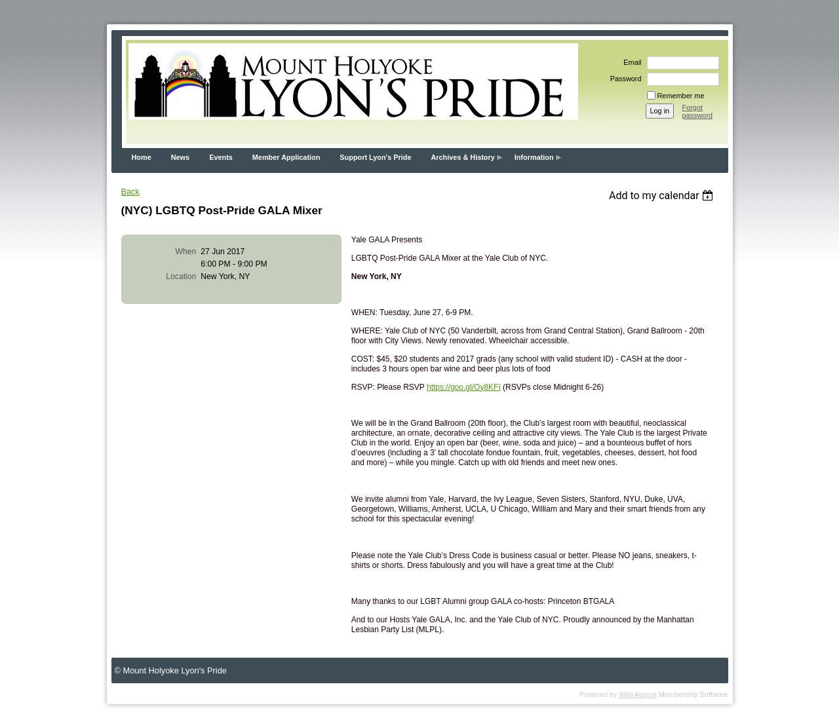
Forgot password (697, 111)
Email (630, 62)
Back (130, 192)
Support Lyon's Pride (375, 157)
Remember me (681, 96)
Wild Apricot (637, 694)
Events (221, 157)
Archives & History (462, 157)
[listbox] (663, 195)
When (186, 251)
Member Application (286, 157)
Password (624, 79)
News (180, 157)
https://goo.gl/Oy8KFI (464, 387)
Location (181, 276)
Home (141, 157)
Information (534, 157)
